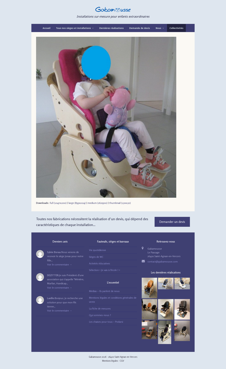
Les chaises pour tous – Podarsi (106, 321)
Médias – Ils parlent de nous (104, 291)
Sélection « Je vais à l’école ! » (104, 270)
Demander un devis (172, 222)
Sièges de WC (96, 256)
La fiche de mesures (100, 308)
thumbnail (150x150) (120, 202)
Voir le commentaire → (59, 264)
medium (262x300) (97, 202)
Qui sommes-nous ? (100, 315)
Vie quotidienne (97, 250)
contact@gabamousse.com (163, 261)
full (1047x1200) (58, 202)
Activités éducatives (99, 263)
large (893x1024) (77, 202)
